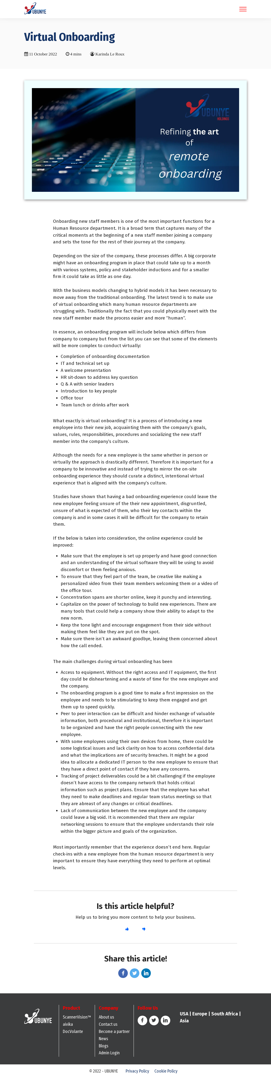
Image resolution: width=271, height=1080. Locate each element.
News (103, 1040)
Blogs (103, 1047)
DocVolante (73, 1033)
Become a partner (114, 1033)
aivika (68, 1025)
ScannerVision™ (77, 1018)
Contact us (108, 1025)
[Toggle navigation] (243, 10)
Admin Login (109, 1054)
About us (106, 1018)
